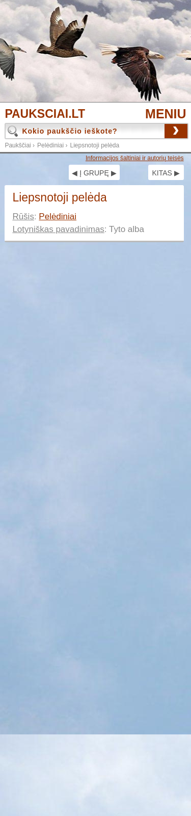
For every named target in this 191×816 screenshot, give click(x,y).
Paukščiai (18, 145)
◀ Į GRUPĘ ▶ (94, 173)
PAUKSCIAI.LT (45, 114)
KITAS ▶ (165, 173)
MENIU (165, 114)
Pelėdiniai (50, 145)
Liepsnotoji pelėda (94, 145)
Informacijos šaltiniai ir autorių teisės (135, 158)
